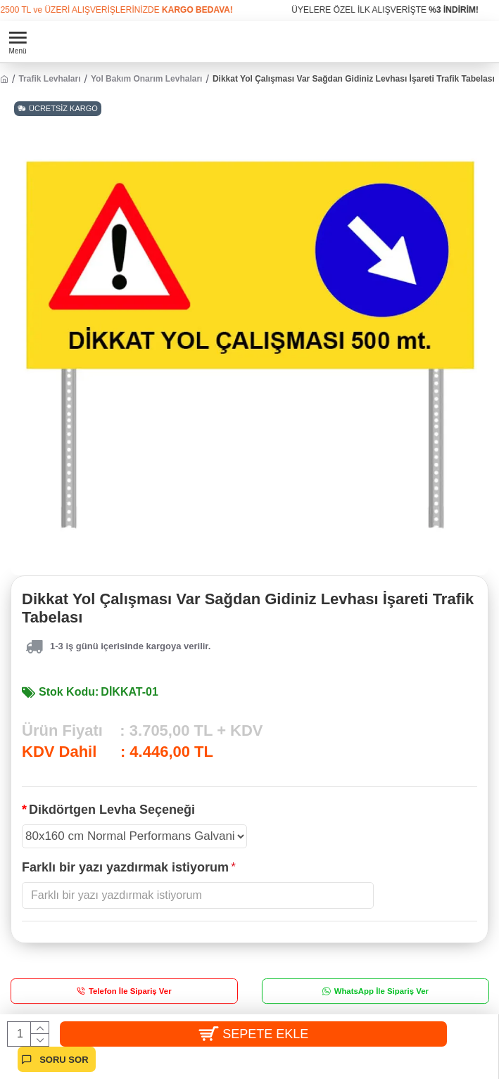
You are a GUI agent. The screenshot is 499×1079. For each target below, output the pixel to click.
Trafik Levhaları (49, 79)
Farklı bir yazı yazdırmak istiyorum (125, 867)
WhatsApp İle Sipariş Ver (381, 990)
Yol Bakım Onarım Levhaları (147, 79)
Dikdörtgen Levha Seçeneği (112, 810)
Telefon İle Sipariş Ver (130, 990)
